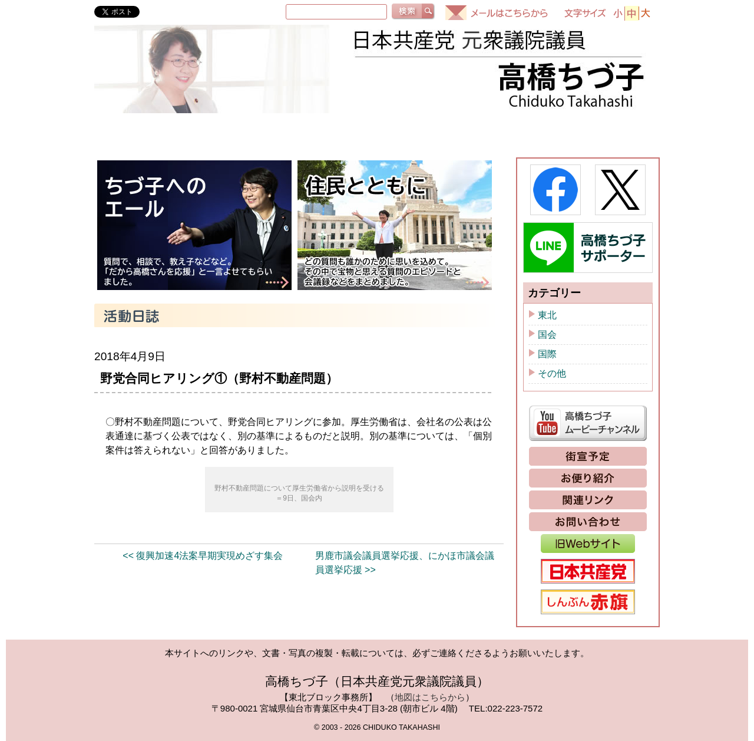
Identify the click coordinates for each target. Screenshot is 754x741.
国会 (547, 335)
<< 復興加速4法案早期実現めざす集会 (203, 556)
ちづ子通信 (513, 132)
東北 (547, 315)
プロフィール (213, 132)
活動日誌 (415, 132)
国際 (547, 354)
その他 (552, 373)
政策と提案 (611, 132)
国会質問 (317, 132)
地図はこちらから (430, 697)
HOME (125, 132)
